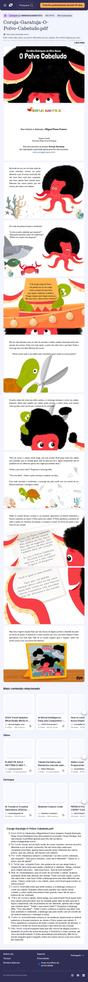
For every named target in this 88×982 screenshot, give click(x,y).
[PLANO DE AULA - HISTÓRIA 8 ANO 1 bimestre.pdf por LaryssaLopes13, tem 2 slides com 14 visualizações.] (19, 756)
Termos (7, 958)
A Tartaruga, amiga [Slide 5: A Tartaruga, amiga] (21, 864)
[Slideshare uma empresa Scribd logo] (11, 5)
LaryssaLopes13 (15, 769)
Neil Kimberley (80, 813)
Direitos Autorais (11, 962)
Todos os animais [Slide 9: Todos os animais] (20, 917)
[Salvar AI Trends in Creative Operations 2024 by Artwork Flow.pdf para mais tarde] (30, 815)
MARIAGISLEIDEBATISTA (32, 16)
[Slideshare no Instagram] (72, 975)
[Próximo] (84, 712)
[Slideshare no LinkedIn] (83, 975)
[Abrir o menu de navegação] (5, 5)
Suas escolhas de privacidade (48, 964)
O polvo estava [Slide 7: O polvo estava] (19, 886)
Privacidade (43, 958)
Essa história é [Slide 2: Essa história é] (18, 833)
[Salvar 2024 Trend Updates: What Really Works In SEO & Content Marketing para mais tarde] (30, 726)
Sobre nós (8, 954)
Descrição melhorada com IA (16, 34)
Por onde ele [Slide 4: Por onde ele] (18, 855)
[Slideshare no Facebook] (78, 975)
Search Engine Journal (17, 724)
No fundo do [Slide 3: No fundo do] (18, 844)
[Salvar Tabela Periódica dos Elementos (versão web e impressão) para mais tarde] (63, 770)
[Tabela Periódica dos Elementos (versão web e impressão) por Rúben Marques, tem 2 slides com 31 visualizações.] (52, 756)
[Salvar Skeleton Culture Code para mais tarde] (63, 815)
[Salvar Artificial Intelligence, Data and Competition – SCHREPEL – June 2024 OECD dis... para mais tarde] (63, 726)
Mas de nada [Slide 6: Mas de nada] (18, 872)
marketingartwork (15, 813)
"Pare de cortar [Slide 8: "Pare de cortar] (19, 897)
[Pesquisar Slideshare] (26, 5)
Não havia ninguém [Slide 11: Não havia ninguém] (21, 928)
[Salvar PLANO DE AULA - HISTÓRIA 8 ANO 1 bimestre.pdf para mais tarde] (30, 770)
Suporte (41, 954)
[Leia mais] (79, 42)
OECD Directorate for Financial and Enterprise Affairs (50, 724)
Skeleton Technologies (50, 813)
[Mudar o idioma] (78, 955)
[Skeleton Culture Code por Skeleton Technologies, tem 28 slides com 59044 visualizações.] (52, 801)
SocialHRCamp (80, 724)
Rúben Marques (47, 769)
